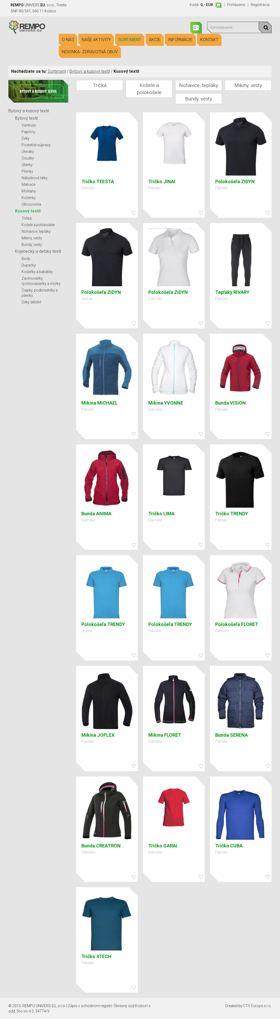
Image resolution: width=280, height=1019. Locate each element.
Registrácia (260, 5)
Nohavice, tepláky (36, 231)
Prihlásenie (236, 5)
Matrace (28, 184)
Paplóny (28, 132)
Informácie (180, 40)
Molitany (29, 191)
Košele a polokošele (38, 225)
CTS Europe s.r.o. (257, 1006)
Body (26, 258)
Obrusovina (31, 204)
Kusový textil (28, 210)
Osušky (28, 158)
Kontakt (209, 40)
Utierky (27, 165)
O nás (68, 40)
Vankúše (29, 125)
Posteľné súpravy (36, 145)
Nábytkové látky (35, 178)
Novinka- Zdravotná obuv (90, 52)
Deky (26, 138)
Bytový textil (26, 118)
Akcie (155, 40)
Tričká (27, 218)
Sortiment (129, 40)
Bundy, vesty (32, 244)
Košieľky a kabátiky (37, 272)
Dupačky (29, 265)
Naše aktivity (96, 40)
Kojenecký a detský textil (38, 251)
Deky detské (31, 302)
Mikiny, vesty (32, 238)
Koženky (29, 198)
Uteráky (28, 151)
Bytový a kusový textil (90, 71)
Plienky (27, 171)
